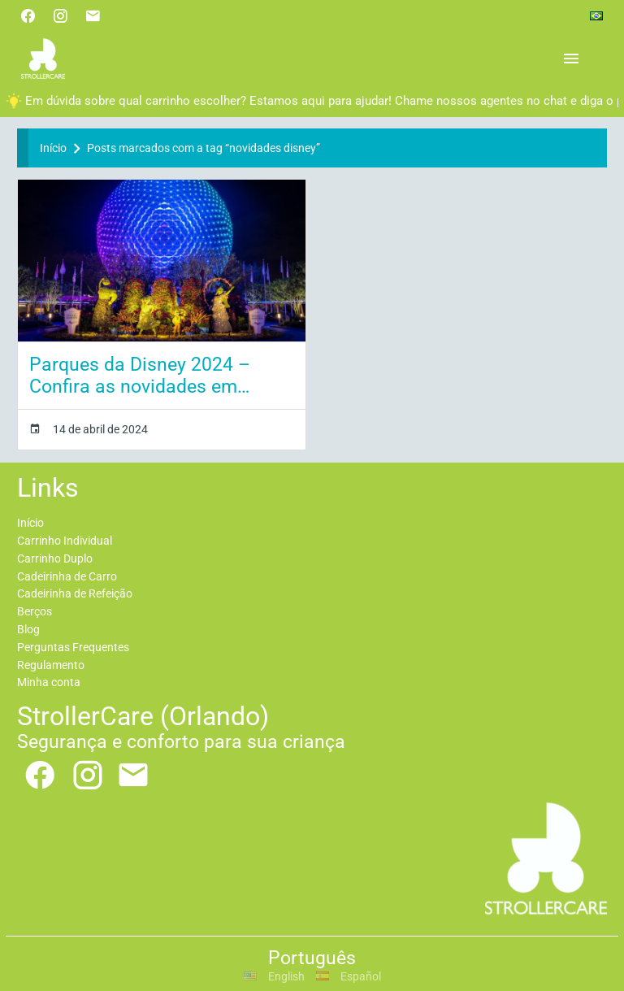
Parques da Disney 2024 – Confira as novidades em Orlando (139, 376)
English (274, 976)
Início (53, 147)
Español (348, 976)
